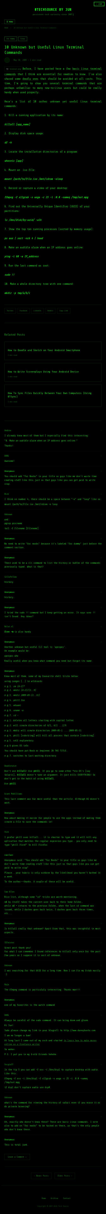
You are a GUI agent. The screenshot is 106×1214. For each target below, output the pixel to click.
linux (22, 39)
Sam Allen (9, 892)
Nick (6, 494)
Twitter (10, 311)
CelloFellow (10, 577)
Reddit (50, 311)
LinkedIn (37, 311)
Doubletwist (10, 766)
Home (6, 28)
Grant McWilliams (13, 794)
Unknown (8, 514)
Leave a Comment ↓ (17, 1157)
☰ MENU (9, 22)
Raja (6, 984)
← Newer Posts (41, 1176)
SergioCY (8, 1064)
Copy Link (63, 311)
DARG (6, 456)
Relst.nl (8, 626)
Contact (67, 1198)
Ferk (6, 832)
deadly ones (30, 78)
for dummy (10, 39)
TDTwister (9, 942)
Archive (54, 1198)
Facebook (23, 311)
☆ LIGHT (99, 4)
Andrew (7, 430)
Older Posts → (65, 1176)
